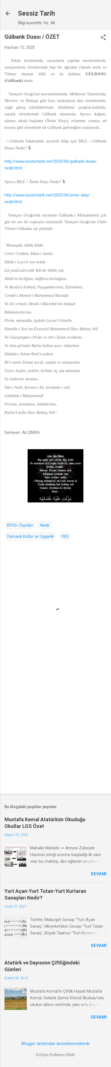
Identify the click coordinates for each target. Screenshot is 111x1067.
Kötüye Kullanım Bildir (55, 1054)
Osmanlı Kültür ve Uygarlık (30, 536)
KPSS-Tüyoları (20, 525)
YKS (65, 536)
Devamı (99, 873)
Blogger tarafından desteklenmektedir (55, 1043)
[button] (103, 38)
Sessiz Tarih (36, 13)
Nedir (45, 525)
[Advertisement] (55, 729)
